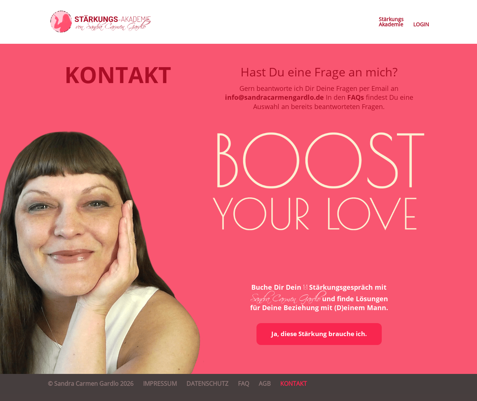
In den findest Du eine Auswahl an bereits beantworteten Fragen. (333, 102)
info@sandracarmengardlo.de (274, 97)
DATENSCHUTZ (207, 383)
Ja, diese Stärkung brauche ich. (319, 333)
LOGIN (421, 25)
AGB (265, 383)
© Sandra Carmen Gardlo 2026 (90, 383)
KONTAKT (293, 383)
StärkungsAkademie (391, 22)
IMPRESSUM (160, 383)
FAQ (243, 383)
